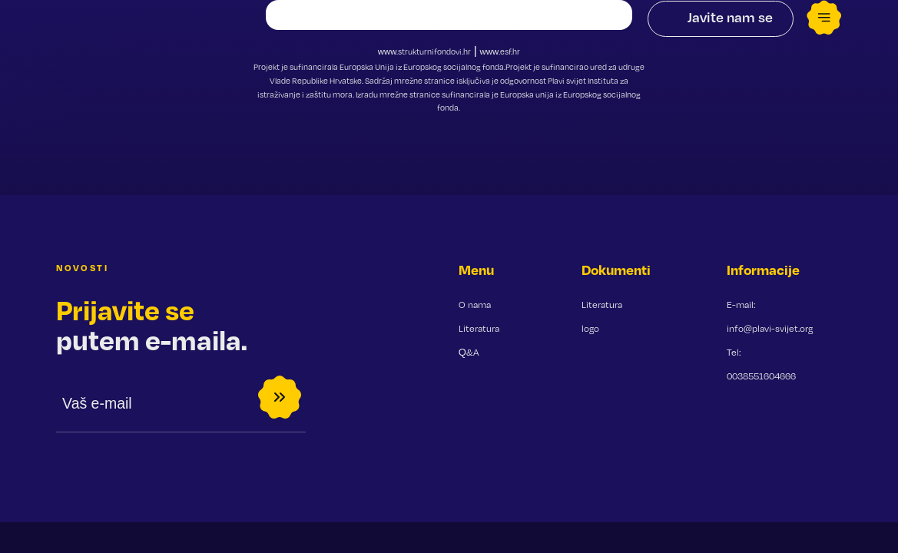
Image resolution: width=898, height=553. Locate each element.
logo (590, 328)
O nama (475, 304)
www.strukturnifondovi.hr (425, 51)
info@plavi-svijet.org (770, 328)
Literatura (479, 328)
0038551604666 (761, 376)
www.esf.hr (499, 51)
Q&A (469, 352)
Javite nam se (730, 16)
